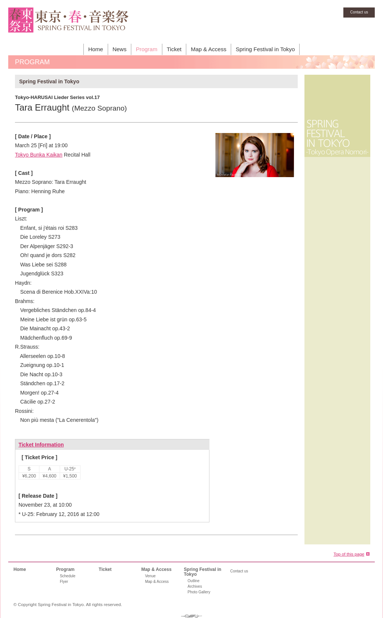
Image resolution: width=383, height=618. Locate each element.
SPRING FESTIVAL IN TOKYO (68, 24)
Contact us (359, 12)
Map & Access (208, 49)
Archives (195, 586)
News (120, 49)
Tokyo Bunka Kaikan (38, 155)
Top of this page (349, 553)
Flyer (64, 582)
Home (95, 49)
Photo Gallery (199, 592)
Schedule (68, 576)
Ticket (174, 49)
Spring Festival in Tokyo (265, 49)
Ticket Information (41, 445)
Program (146, 49)
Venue (150, 576)
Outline (194, 581)
